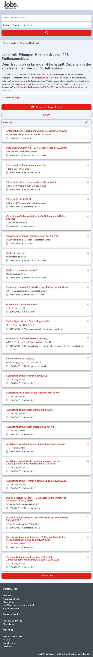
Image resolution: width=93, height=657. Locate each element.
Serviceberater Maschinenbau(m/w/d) (26, 165)
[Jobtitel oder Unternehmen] (47, 18)
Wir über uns (9, 643)
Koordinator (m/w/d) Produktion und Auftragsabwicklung (37, 287)
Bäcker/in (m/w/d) (15, 253)
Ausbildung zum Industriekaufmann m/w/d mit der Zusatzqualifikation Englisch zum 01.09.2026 (33, 462)
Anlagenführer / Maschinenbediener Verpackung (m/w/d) (36, 131)
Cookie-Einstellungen (80, 653)
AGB (40, 653)
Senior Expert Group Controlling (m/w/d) (28, 321)
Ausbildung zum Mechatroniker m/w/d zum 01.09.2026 (36, 480)
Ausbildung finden (11, 598)
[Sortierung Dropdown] (87, 122)
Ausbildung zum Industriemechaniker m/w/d (30, 427)
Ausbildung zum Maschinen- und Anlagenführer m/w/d (35, 444)
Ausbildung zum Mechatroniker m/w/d (26, 375)
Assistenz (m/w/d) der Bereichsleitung (26, 338)
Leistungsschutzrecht (13, 636)
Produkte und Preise (12, 620)
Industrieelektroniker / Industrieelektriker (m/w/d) (32, 236)
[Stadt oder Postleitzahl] (47, 25)
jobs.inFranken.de (46, 77)
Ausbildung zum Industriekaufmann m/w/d (29, 410)
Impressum (49, 653)
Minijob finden (9, 602)
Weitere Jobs (46, 575)
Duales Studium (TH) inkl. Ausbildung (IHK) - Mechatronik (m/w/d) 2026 (37, 519)
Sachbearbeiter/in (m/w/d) (20, 358)
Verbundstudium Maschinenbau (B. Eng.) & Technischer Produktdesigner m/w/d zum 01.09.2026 (36, 539)
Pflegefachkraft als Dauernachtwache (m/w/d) (31, 182)
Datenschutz (63, 653)
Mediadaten (8, 624)
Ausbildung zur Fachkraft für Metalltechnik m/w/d (33, 392)
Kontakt (6, 639)
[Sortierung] (43, 122)
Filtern (46, 114)
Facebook (7, 646)
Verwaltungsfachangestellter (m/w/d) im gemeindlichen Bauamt (36, 218)
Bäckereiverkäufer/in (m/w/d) (21, 270)
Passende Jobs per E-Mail (47, 107)
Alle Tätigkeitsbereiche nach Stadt (18, 605)
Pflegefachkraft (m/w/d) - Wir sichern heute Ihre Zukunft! (36, 148)
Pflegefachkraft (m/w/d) (19, 199)
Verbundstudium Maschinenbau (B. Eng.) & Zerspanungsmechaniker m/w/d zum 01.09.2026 (32, 558)
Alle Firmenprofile (11, 608)
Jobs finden (8, 595)
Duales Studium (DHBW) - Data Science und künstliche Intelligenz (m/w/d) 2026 (36, 499)
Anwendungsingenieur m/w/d (22, 304)
